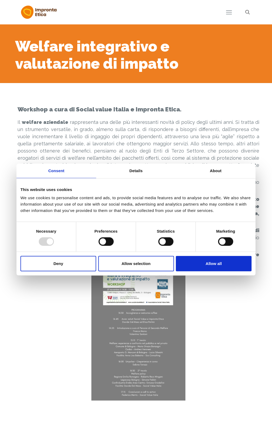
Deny (58, 263)
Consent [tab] (56, 170)
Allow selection (135, 263)
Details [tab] (136, 170)
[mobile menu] (228, 12)
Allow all (214, 263)
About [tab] (216, 170)
